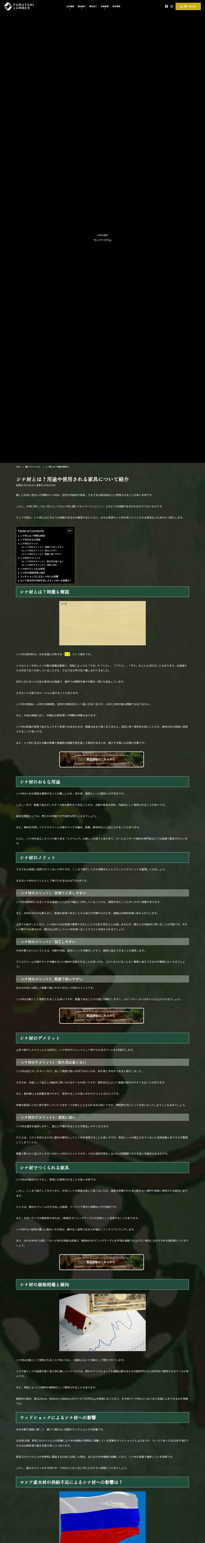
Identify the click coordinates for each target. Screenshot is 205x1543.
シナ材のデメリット (30, 557)
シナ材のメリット (29, 543)
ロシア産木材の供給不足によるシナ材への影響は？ (46, 580)
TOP (18, 466)
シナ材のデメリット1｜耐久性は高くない (44, 561)
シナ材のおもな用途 (30, 539)
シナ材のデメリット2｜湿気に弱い (41, 564)
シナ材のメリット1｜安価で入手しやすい (44, 546)
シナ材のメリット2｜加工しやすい (41, 550)
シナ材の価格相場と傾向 (32, 572)
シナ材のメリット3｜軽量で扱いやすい (43, 553)
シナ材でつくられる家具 (32, 568)
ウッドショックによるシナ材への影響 (39, 576)
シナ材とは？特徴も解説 (32, 535)
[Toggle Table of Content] (68, 530)
